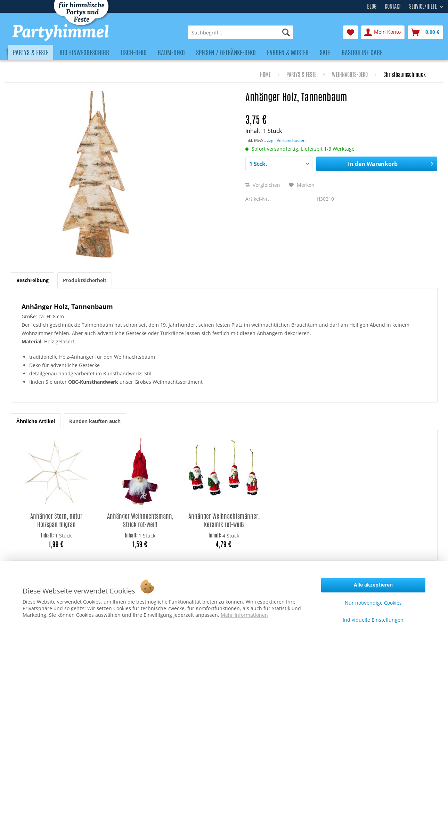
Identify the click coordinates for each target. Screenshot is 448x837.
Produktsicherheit (84, 280)
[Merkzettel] (350, 32)
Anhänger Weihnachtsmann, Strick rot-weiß (140, 520)
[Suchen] (286, 32)
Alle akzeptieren (373, 584)
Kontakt (393, 6)
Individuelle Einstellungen (373, 619)
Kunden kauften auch (95, 421)
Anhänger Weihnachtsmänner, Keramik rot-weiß (224, 520)
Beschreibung (32, 280)
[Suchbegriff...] (240, 32)
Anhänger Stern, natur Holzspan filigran (56, 520)
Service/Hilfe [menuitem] (423, 5)
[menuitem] (240, 32)
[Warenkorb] (425, 32)
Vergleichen (262, 185)
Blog (371, 6)
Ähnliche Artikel (35, 421)
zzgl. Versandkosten (286, 140)
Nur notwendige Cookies (373, 602)
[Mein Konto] (383, 32)
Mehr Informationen (244, 615)
